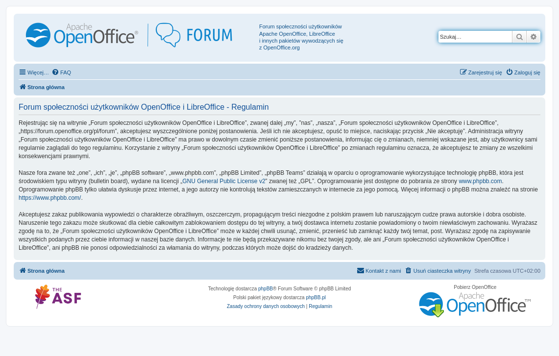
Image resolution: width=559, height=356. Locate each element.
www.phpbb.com (480, 181)
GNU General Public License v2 (223, 181)
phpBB (265, 288)
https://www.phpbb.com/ (50, 197)
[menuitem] (61, 72)
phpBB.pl (316, 297)
